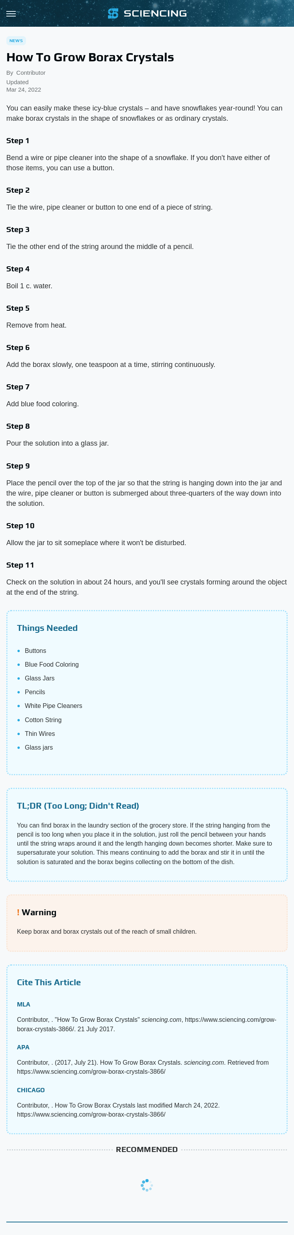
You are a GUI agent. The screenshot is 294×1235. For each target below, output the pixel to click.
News (16, 40)
